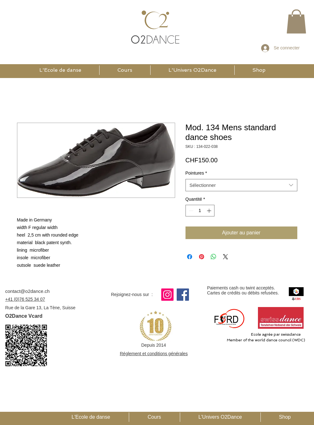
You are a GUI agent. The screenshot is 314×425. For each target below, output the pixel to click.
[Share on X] (225, 256)
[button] (296, 21)
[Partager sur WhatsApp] (213, 256)
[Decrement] (190, 210)
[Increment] (210, 210)
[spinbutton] (200, 210)
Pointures (196, 173)
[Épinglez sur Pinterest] (201, 256)
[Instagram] (167, 294)
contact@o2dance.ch (27, 291)
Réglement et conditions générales (154, 353)
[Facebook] (183, 294)
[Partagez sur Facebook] (189, 256)
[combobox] (241, 185)
